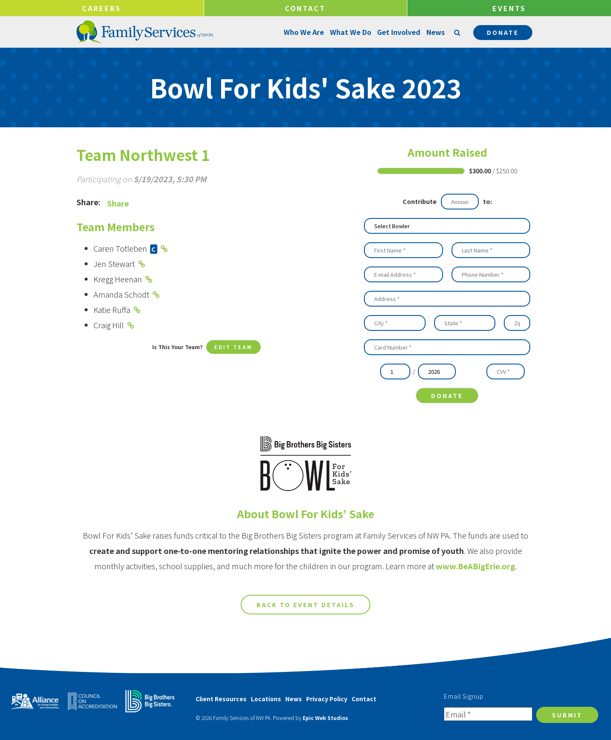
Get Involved (398, 32)
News (435, 32)
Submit (567, 715)
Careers (101, 8)
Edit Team (233, 348)
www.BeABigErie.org (475, 572)
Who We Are (303, 32)
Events (509, 8)
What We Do (349, 32)
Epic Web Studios (325, 717)
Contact (305, 8)
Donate (503, 32)
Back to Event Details (305, 611)
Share (118, 203)
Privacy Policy (326, 698)
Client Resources (221, 698)
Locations (266, 698)
